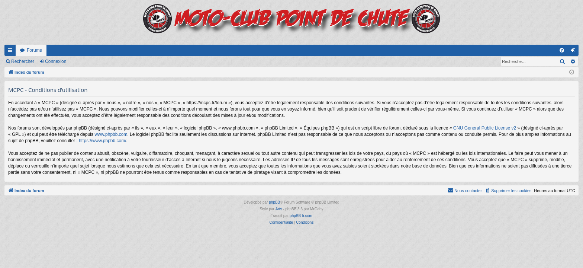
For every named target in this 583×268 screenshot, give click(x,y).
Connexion (55, 61)
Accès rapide (11, 52)
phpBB (274, 202)
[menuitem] (561, 50)
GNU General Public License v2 (484, 128)
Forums (34, 50)
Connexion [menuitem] (575, 52)
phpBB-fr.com (301, 216)
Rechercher (22, 61)
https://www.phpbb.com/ (102, 140)
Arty (279, 209)
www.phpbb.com (110, 134)
